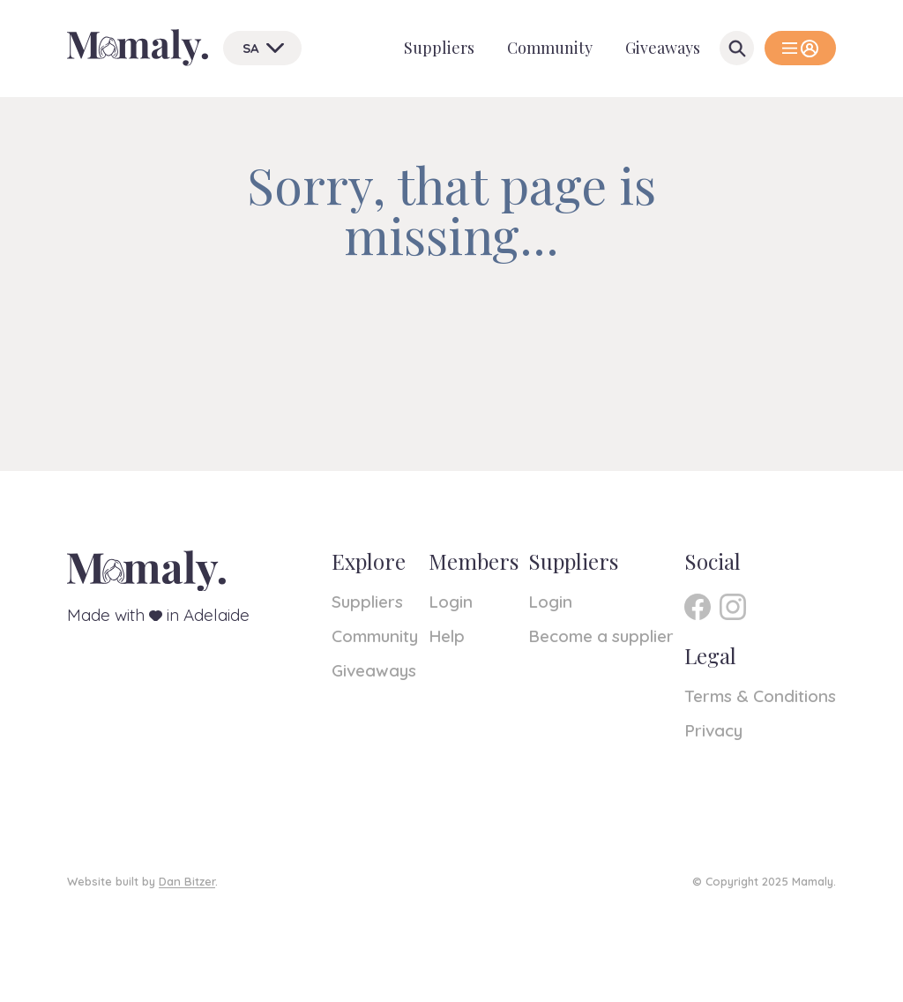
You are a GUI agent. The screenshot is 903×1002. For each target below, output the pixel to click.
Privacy (713, 730)
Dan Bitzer (187, 881)
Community (550, 47)
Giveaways (662, 47)
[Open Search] (737, 48)
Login (451, 601)
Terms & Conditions (760, 696)
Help (447, 636)
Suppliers (439, 47)
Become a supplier (601, 636)
